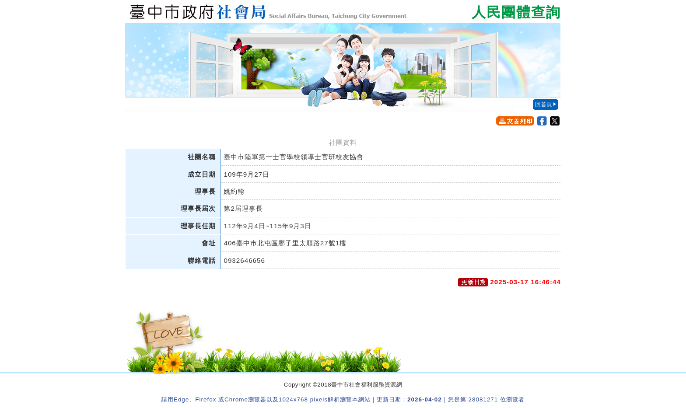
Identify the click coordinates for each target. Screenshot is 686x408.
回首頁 (543, 104)
